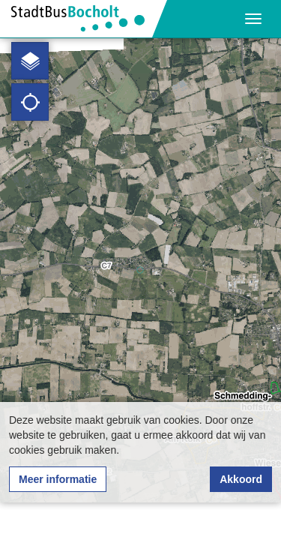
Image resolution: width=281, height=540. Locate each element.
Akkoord (241, 479)
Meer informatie (58, 479)
